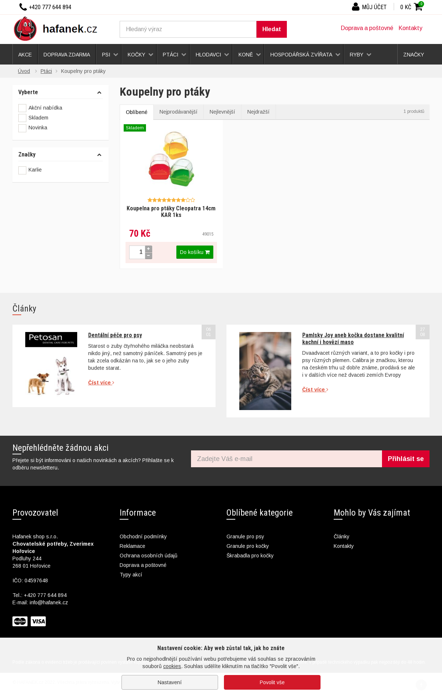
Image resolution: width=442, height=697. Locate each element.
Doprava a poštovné (367, 28)
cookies (172, 666)
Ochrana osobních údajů (148, 555)
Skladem (33, 118)
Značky (26, 154)
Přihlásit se (406, 458)
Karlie (35, 170)
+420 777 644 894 (45, 595)
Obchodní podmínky (143, 536)
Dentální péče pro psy (115, 335)
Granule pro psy (245, 536)
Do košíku (195, 252)
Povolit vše (272, 682)
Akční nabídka (40, 108)
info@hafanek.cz (49, 602)
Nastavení (170, 682)
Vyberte (28, 92)
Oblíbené (136, 112)
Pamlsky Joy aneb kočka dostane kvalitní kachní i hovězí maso (353, 338)
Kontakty (410, 28)
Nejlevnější (222, 112)
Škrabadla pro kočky (250, 555)
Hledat (271, 29)
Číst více (101, 383)
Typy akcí (131, 575)
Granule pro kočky (247, 546)
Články (341, 536)
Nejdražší (258, 112)
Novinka (32, 128)
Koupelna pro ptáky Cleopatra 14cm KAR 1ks (171, 211)
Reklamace (132, 546)
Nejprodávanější (179, 112)
